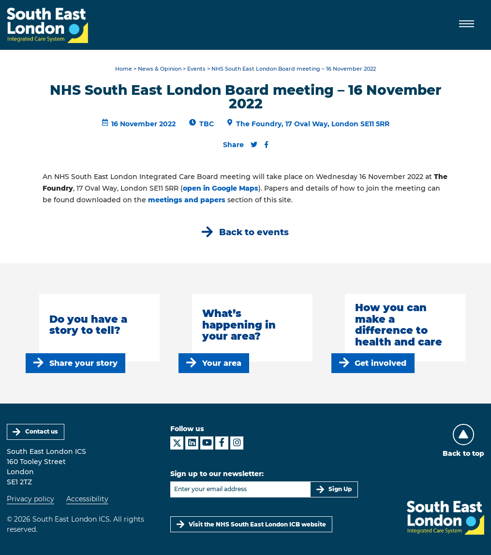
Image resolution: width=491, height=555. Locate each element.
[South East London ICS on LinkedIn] (191, 443)
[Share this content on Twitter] (254, 144)
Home (123, 69)
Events (196, 69)
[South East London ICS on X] (176, 443)
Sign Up (340, 489)
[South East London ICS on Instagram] (236, 443)
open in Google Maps (220, 188)
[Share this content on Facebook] (266, 144)
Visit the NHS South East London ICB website (257, 524)
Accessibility (87, 499)
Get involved (380, 363)
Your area (221, 363)
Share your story (83, 363)
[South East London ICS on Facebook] (221, 443)
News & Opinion (159, 69)
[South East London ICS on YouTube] (206, 443)
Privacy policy (30, 499)
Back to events (254, 232)
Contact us (41, 431)
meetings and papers (186, 199)
